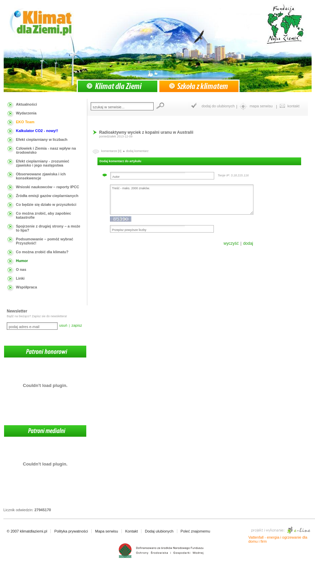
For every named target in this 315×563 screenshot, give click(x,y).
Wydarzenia (26, 113)
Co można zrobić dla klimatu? (42, 252)
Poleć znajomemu (195, 531)
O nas (21, 269)
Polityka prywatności (71, 531)
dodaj (248, 243)
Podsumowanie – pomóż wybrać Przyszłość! (44, 241)
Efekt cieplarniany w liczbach (41, 139)
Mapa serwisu (106, 531)
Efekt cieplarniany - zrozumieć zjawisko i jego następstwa (42, 163)
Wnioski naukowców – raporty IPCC (47, 187)
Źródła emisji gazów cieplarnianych (47, 196)
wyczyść (231, 243)
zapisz (76, 325)
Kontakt (131, 531)
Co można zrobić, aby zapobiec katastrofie (43, 215)
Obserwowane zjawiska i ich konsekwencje (41, 176)
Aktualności (26, 104)
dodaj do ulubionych (218, 106)
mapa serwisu (261, 106)
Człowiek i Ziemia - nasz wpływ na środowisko (46, 150)
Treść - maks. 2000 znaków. (181, 200)
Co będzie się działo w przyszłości (46, 204)
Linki (20, 278)
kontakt (293, 106)
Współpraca (26, 287)
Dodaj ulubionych (159, 531)
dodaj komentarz (137, 151)
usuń (63, 325)
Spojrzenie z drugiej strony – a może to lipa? (48, 228)
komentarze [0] (111, 151)
